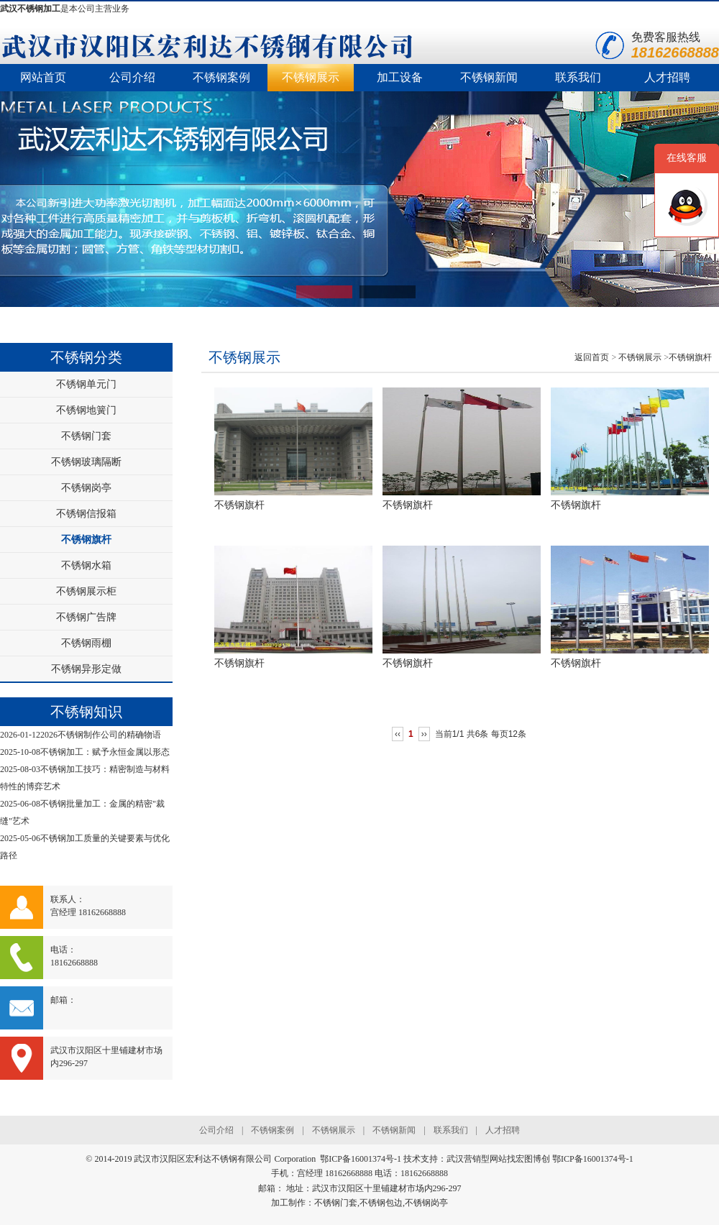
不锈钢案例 (221, 77)
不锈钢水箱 (86, 565)
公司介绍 (132, 77)
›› (424, 734)
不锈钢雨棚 (86, 643)
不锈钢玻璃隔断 (86, 461)
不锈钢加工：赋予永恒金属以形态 (105, 752)
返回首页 (591, 357)
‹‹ (397, 734)
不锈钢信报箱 (86, 513)
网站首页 (43, 77)
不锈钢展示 (310, 77)
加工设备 (400, 77)
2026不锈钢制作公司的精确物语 (100, 735)
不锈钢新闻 (489, 77)
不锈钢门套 (86, 436)
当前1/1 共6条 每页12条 (480, 734)
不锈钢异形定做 (86, 669)
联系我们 (578, 77)
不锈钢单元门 (86, 384)
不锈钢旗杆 (86, 539)
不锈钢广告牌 (86, 617)
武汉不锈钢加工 (30, 9)
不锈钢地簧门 (86, 410)
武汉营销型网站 (476, 1159)
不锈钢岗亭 (86, 487)
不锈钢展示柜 (86, 591)
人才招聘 (667, 77)
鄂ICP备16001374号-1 (592, 1159)
